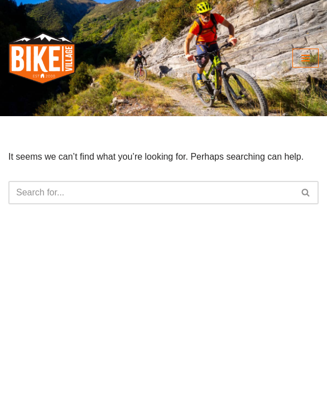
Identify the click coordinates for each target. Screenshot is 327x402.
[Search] (151, 192)
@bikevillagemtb (66, 356)
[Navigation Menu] (305, 58)
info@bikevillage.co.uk (79, 314)
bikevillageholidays (62, 392)
